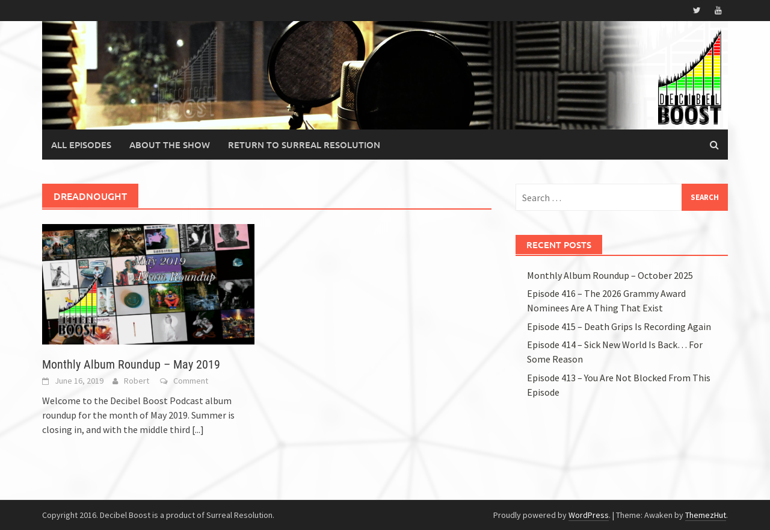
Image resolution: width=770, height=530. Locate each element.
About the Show (169, 145)
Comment (190, 380)
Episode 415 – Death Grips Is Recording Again (619, 326)
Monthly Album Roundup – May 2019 (131, 364)
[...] (198, 429)
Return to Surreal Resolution (304, 145)
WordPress (588, 515)
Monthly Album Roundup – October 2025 (610, 275)
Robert (136, 380)
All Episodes (81, 145)
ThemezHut (705, 515)
